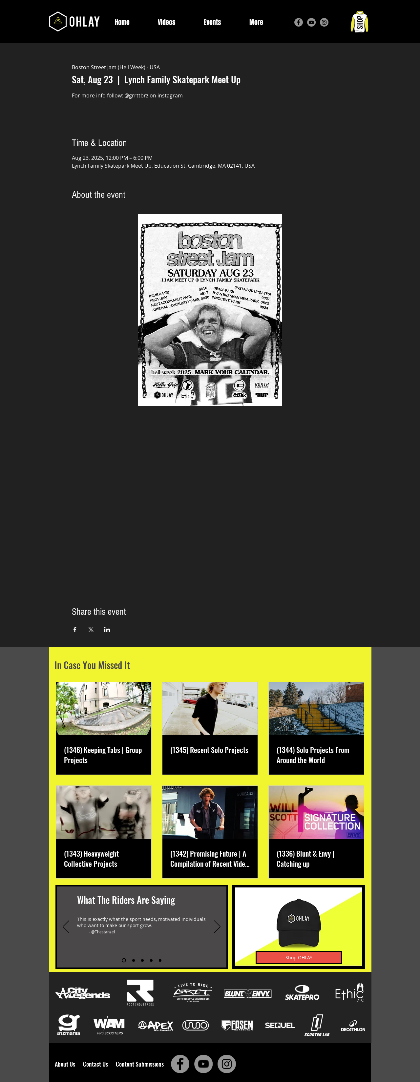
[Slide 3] (142, 960)
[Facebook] (298, 22)
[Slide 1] (124, 960)
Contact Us (97, 1064)
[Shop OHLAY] (299, 957)
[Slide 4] (151, 960)
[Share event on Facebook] (75, 629)
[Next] (217, 927)
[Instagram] (324, 22)
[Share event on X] (91, 629)
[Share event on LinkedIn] (107, 629)
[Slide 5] (160, 960)
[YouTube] (311, 22)
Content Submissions (140, 1064)
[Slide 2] (133, 960)
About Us (67, 1064)
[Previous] (66, 927)
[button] (256, 22)
